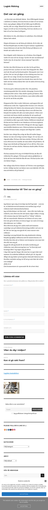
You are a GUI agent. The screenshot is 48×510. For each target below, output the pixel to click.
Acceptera (24, 494)
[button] (45, 481)
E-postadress (9, 319)
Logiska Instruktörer (11, 373)
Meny (41, 6)
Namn (6, 311)
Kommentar (8, 285)
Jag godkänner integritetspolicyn (24, 413)
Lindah (8, 179)
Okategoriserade (27, 179)
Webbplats (8, 328)
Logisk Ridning (11, 6)
